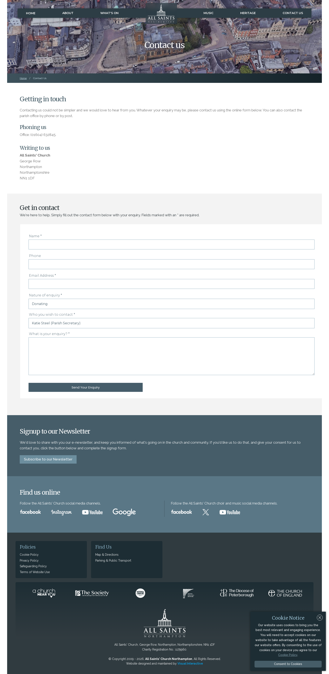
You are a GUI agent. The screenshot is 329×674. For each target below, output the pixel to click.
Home (30, 13)
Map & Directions (107, 554)
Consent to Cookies (288, 664)
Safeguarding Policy (33, 566)
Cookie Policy (29, 554)
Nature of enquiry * (45, 295)
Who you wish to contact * (52, 315)
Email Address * (42, 276)
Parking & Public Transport (113, 560)
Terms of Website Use (35, 572)
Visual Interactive (190, 663)
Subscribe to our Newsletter (48, 459)
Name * (35, 236)
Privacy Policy (29, 560)
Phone (35, 256)
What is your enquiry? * (49, 334)
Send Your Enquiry (56, 387)
